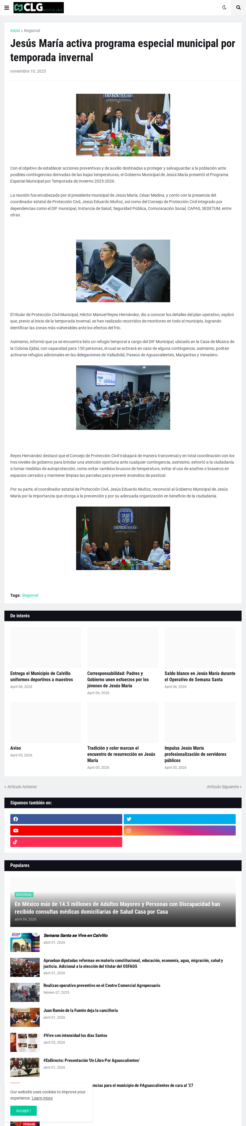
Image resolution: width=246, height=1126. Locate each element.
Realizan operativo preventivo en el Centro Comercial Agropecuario (101, 985)
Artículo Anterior (22, 786)
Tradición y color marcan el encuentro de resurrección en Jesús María (121, 754)
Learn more (42, 1098)
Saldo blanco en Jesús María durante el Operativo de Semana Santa (200, 676)
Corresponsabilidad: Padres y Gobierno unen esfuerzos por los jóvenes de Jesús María (118, 680)
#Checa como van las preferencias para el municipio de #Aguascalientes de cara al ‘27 (118, 1085)
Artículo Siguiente (223, 786)
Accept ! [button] (23, 1110)
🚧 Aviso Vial (55, 1110)
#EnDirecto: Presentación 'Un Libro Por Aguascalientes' (91, 1060)
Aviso (15, 748)
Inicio (15, 31)
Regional (32, 31)
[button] (7, 7)
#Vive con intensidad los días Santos (75, 1035)
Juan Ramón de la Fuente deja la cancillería (80, 1010)
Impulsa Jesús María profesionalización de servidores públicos (195, 754)
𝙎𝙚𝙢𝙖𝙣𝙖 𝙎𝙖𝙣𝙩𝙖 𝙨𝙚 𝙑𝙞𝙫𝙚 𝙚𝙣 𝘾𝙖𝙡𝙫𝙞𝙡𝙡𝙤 (75, 935)
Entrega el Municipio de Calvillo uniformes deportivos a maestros (41, 676)
